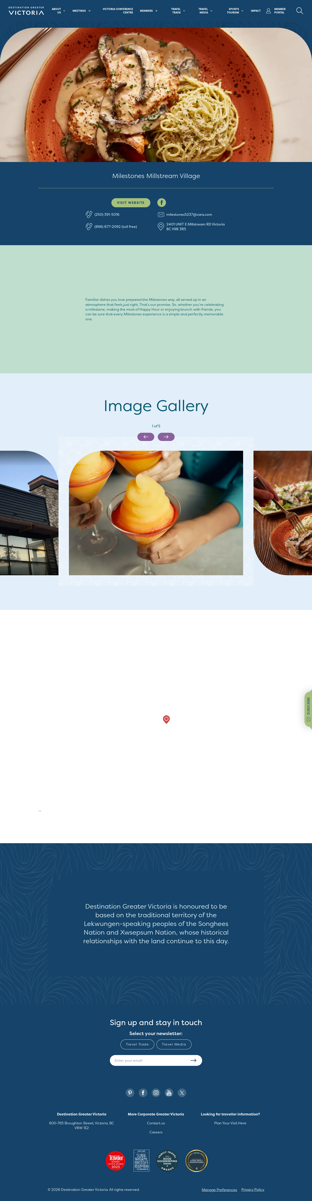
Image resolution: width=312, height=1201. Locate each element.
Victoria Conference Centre (118, 10)
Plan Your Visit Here (230, 1123)
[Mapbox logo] (31, 811)
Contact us (156, 1123)
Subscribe (193, 1060)
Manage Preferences (219, 1189)
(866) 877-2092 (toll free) (115, 226)
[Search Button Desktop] (299, 10)
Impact (256, 11)
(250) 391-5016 (106, 214)
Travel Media (174, 1044)
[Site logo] (26, 11)
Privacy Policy (252, 1189)
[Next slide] (166, 437)
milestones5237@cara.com (189, 214)
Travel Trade (137, 1044)
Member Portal (276, 10)
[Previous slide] (145, 437)
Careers (156, 1132)
